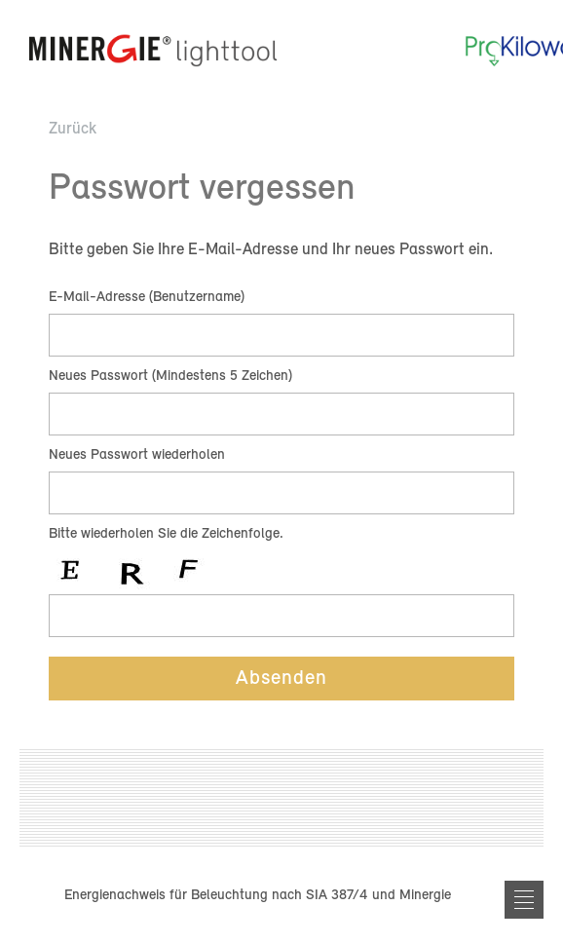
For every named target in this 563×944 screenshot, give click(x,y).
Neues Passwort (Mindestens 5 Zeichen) (170, 376)
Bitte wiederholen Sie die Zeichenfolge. (166, 534)
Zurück (72, 129)
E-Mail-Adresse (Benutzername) (146, 297)
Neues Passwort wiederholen (137, 455)
